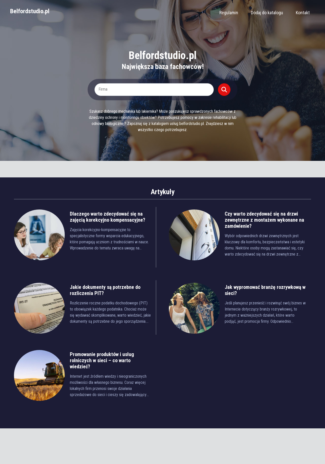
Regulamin (228, 12)
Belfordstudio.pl (30, 11)
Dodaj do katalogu (267, 12)
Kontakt (303, 12)
